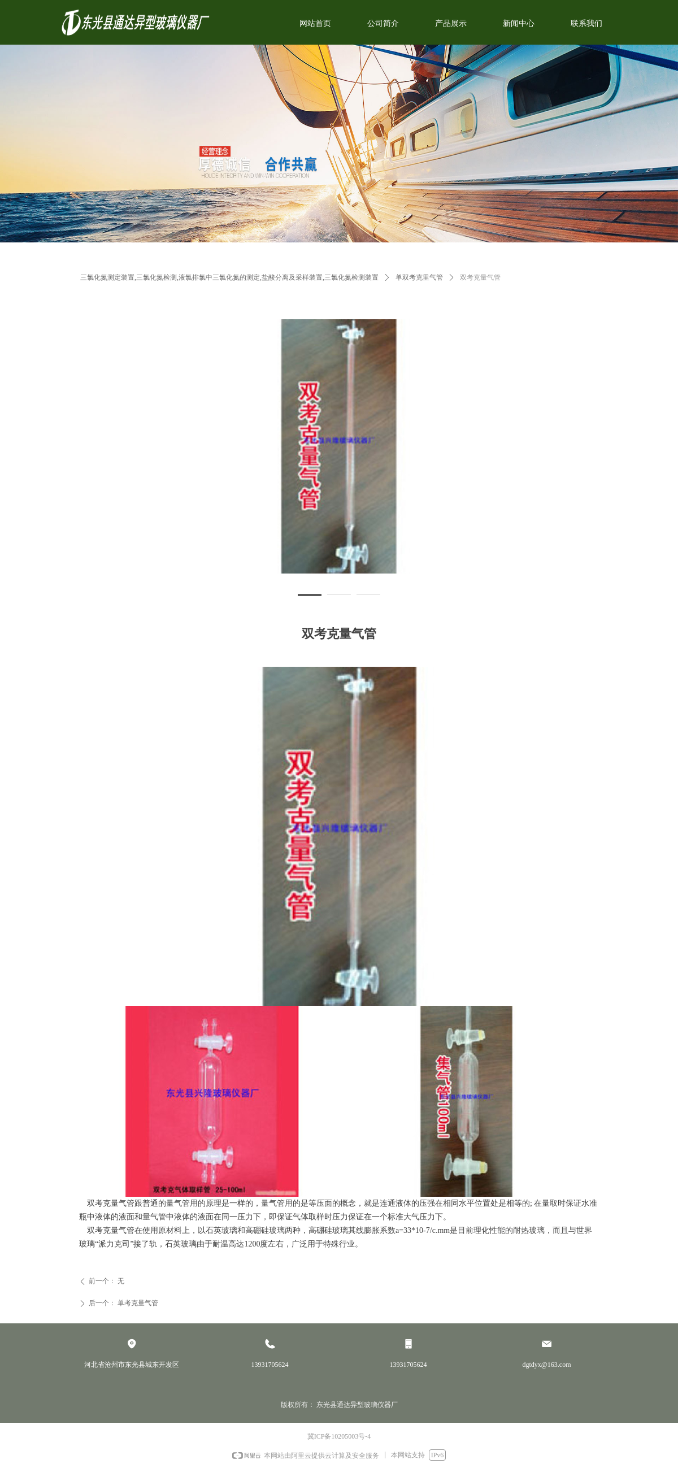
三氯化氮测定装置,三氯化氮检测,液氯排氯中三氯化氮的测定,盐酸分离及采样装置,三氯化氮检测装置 (229, 277)
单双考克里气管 (419, 277)
